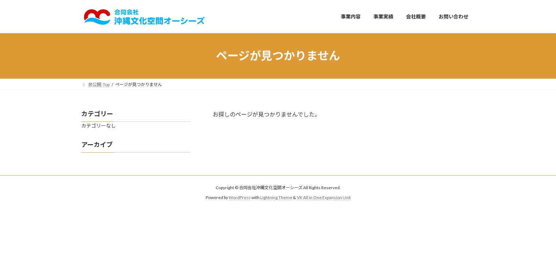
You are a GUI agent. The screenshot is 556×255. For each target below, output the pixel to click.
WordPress (240, 197)
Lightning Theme (276, 197)
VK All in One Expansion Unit (324, 197)
